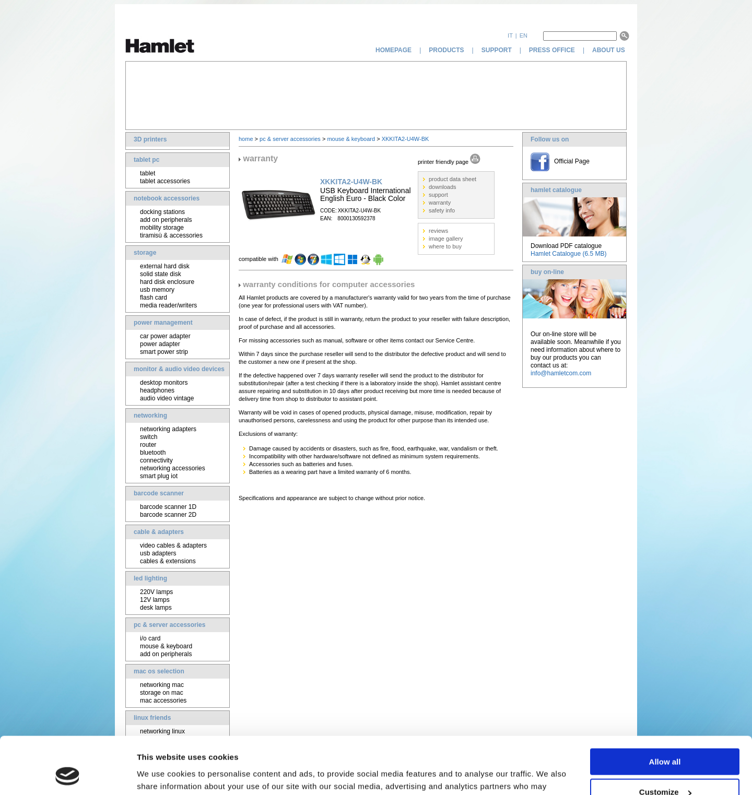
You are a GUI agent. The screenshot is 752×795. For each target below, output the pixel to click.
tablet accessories (165, 181)
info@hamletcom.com (561, 373)
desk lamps (156, 607)
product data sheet (452, 179)
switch (148, 437)
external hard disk (165, 266)
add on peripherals (166, 219)
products (446, 50)
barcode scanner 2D (168, 514)
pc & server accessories (169, 624)
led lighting (150, 578)
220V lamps (156, 592)
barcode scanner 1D (168, 507)
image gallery (446, 238)
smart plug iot (159, 476)
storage (145, 252)
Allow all (665, 708)
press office (552, 50)
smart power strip (164, 351)
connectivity (156, 460)
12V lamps (155, 599)
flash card (153, 297)
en (523, 35)
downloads (442, 187)
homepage (393, 50)
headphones (157, 390)
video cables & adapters (173, 545)
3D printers (150, 139)
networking (150, 415)
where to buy (445, 246)
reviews (438, 231)
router (148, 444)
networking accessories (172, 468)
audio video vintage (167, 398)
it (510, 35)
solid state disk (160, 274)
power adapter (160, 344)
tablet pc (146, 159)
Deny (665, 769)
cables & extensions (168, 561)
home (246, 139)
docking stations (162, 212)
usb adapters (158, 553)
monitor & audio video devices (179, 369)
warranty (440, 202)
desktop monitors (163, 382)
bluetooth (153, 452)
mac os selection (159, 671)
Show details (161, 773)
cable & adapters (159, 532)
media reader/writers (168, 305)
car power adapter (165, 336)
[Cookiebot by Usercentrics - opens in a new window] (67, 774)
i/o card (150, 638)
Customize (665, 738)
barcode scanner (159, 493)
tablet (147, 173)
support (496, 50)
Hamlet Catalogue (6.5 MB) (568, 253)
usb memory (157, 289)
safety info (442, 210)
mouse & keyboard (166, 646)
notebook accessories (166, 198)
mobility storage (162, 227)
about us (609, 50)
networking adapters (168, 429)
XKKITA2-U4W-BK (405, 139)
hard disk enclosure (167, 282)
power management (163, 322)
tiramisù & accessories (171, 235)
